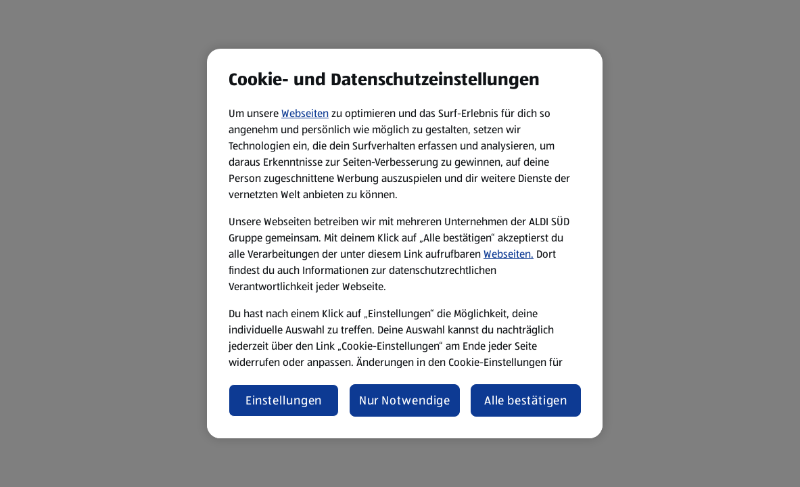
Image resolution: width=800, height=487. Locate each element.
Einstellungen (284, 400)
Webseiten (305, 113)
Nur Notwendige (405, 400)
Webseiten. (509, 254)
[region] (405, 243)
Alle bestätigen (526, 400)
